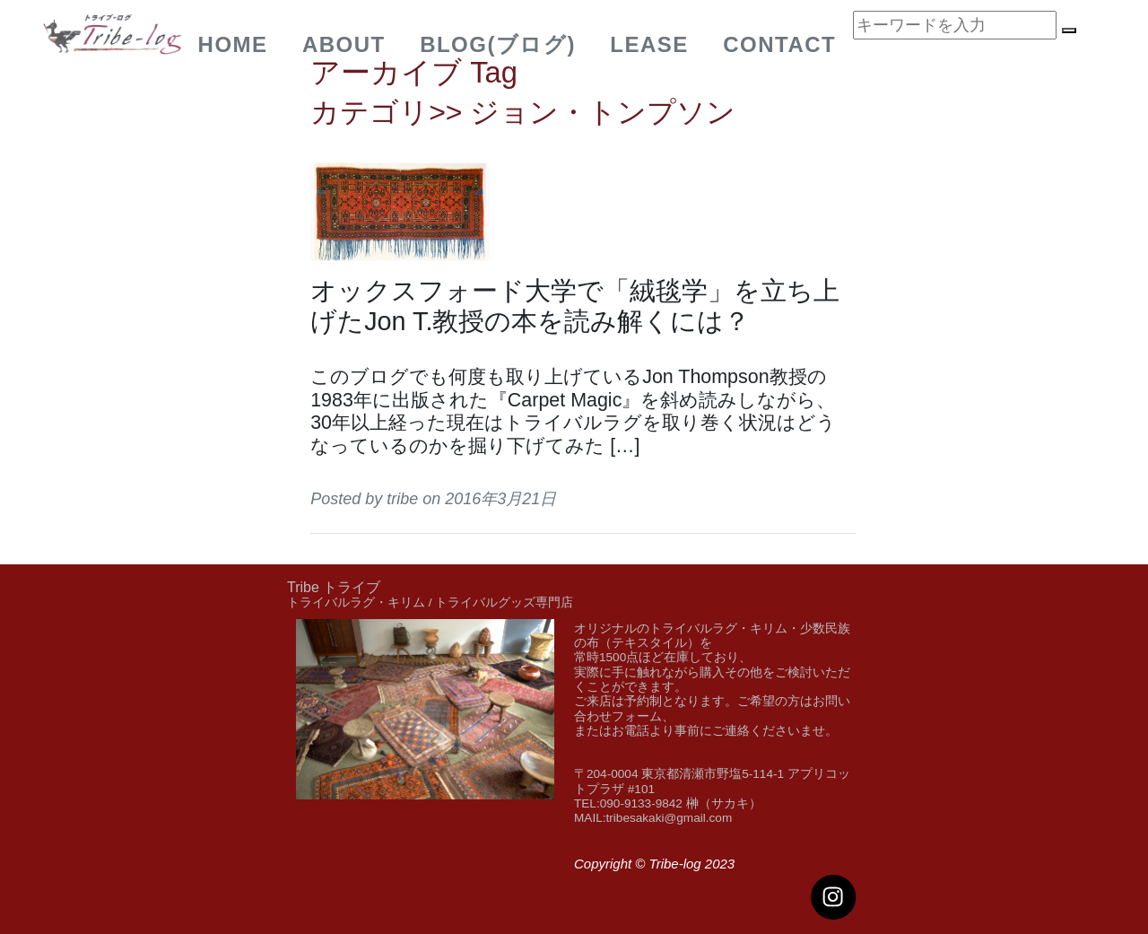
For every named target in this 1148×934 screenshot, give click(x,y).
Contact (779, 44)
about (344, 44)
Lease (649, 44)
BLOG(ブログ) (498, 44)
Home (233, 44)
